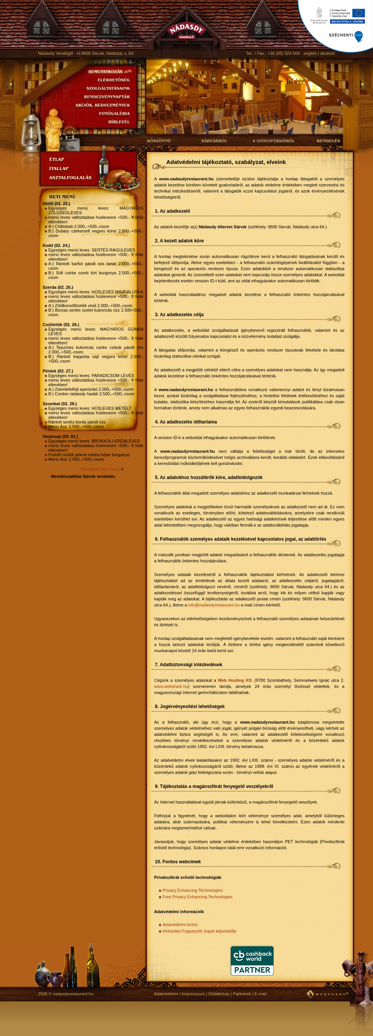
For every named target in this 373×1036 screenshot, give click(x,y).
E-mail (260, 993)
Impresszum (193, 993)
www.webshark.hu (171, 686)
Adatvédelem (166, 993)
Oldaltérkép (219, 993)
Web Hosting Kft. (235, 680)
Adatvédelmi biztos (180, 924)
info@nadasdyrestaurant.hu (213, 605)
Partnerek (242, 993)
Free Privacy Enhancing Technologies (198, 896)
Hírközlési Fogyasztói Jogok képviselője (199, 931)
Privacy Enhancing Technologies (193, 890)
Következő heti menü (100, 469)
